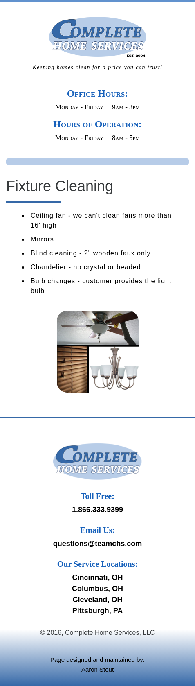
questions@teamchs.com (97, 543)
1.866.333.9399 (97, 509)
